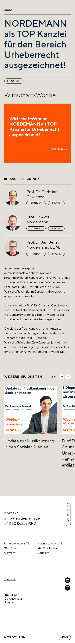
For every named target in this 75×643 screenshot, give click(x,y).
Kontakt (35, 203)
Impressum (11, 595)
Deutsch (10, 579)
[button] (61, 376)
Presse (9, 602)
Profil (56, 203)
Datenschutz (13, 598)
